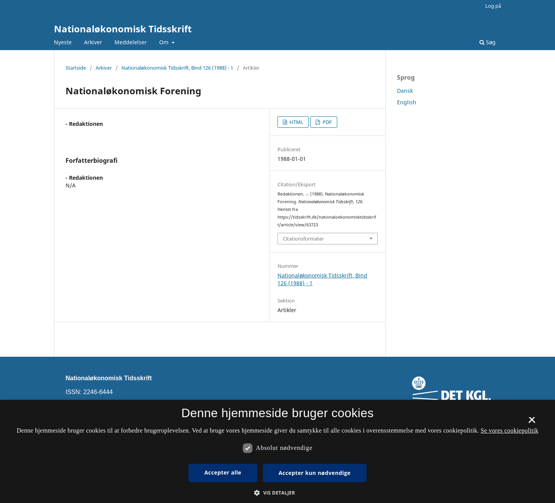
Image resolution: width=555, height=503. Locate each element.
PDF (326, 122)
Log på (493, 5)
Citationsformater (303, 238)
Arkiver (93, 42)
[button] (277, 493)
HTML (295, 122)
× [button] (531, 422)
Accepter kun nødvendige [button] (315, 472)
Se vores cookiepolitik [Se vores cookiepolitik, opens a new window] (509, 430)
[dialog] (277, 451)
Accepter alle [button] (222, 472)
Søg (487, 42)
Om (164, 42)
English (406, 102)
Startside (76, 67)
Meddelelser (130, 42)
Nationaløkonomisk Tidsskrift (123, 28)
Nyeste (63, 42)
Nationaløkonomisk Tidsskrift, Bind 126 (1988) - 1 (177, 67)
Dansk (405, 90)
